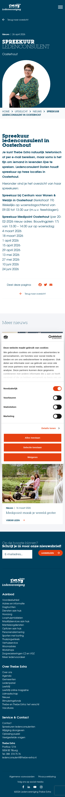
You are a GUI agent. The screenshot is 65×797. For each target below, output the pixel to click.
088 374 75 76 (13, 753)
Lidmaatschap (10, 693)
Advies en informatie (13, 603)
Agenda (6, 675)
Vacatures (8, 708)
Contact (6, 723)
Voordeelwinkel (10, 600)
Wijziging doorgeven (13, 730)
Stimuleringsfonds (11, 700)
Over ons (7, 672)
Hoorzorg (7, 614)
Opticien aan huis (11, 628)
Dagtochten (9, 607)
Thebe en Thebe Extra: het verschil (20, 704)
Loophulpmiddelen (12, 617)
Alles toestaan (32, 437)
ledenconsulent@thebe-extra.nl (19, 757)
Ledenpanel (8, 683)
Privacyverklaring (47, 776)
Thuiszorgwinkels (11, 639)
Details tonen (48, 428)
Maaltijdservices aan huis (15, 621)
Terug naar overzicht (18, 20)
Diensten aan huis (11, 610)
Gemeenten (9, 679)
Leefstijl (6, 686)
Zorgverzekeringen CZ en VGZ (18, 653)
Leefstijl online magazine (15, 690)
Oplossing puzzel (11, 733)
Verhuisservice (10, 642)
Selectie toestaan (32, 447)
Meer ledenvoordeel (13, 657)
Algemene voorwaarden (22, 776)
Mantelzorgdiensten (13, 625)
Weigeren (32, 457)
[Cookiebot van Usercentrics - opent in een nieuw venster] (48, 337)
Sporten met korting (13, 635)
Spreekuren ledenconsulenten (18, 726)
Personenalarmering (13, 632)
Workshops (8, 650)
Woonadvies (9, 646)
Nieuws (6, 697)
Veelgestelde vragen (13, 737)
